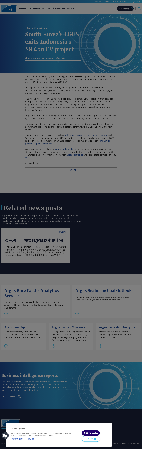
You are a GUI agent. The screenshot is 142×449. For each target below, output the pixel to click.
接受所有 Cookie (91, 433)
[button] (5, 435)
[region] (59, 435)
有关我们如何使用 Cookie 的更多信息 (23, 439)
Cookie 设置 (90, 439)
